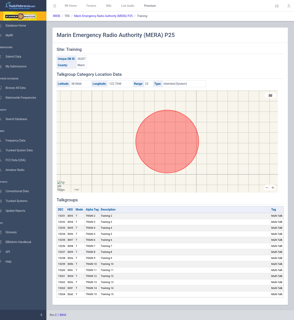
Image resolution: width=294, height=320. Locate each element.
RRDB (62, 16)
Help (8, 262)
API (8, 252)
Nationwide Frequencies (21, 98)
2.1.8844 (66, 315)
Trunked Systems (16, 201)
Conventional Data (17, 191)
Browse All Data (15, 88)
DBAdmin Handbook (18, 242)
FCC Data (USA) (15, 160)
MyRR (9, 35)
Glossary (11, 232)
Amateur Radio (15, 170)
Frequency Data (15, 140)
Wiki (114, 5)
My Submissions (16, 66)
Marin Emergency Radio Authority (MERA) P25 (109, 16)
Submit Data (13, 57)
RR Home (76, 5)
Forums (97, 5)
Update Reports (15, 211)
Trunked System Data (19, 150)
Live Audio (133, 5)
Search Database (16, 119)
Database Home (16, 25)
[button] (277, 5)
